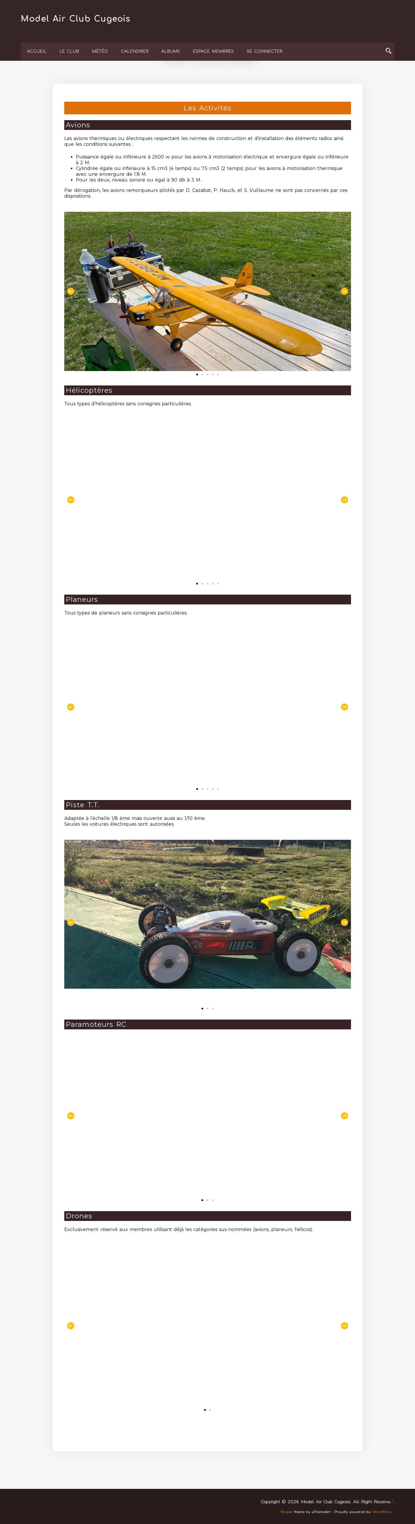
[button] (70, 291)
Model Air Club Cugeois (75, 19)
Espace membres (213, 51)
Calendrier (134, 51)
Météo (100, 51)
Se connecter (264, 51)
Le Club (69, 51)
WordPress (382, 1511)
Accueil (36, 51)
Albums (170, 51)
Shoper (286, 1511)
